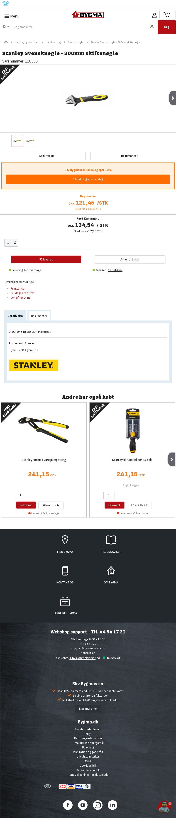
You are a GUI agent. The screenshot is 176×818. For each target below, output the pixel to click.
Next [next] (171, 459)
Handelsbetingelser (88, 729)
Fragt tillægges (130, 485)
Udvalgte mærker (88, 756)
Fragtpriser (18, 288)
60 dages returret (23, 293)
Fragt (88, 734)
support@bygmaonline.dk (88, 648)
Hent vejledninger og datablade (88, 775)
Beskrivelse (15, 316)
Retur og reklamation (88, 738)
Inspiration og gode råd (88, 752)
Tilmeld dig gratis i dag (88, 179)
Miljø (88, 761)
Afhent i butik (129, 259)
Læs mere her (88, 708)
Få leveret (26, 505)
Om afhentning (20, 298)
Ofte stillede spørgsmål (88, 743)
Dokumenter (39, 316)
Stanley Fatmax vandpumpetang (44, 460)
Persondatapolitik (88, 770)
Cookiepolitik (88, 766)
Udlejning (88, 747)
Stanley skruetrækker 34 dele (132, 460)
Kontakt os (88, 653)
